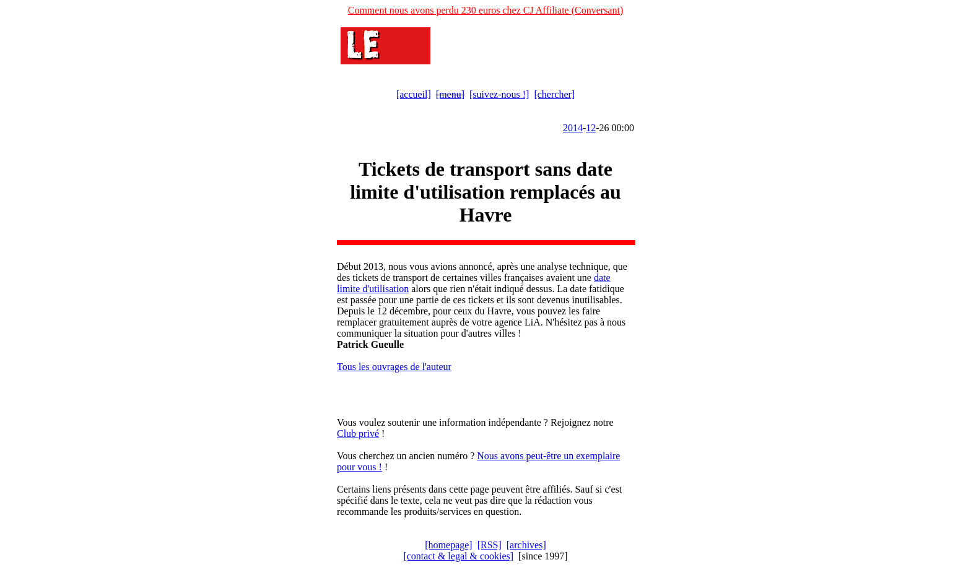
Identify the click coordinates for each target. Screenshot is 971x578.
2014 (573, 128)
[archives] (526, 545)
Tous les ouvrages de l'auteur (394, 366)
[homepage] (448, 545)
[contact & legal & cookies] (458, 556)
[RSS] (489, 545)
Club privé (358, 433)
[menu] (450, 94)
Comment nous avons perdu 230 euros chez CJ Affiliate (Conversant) (486, 10)
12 (591, 128)
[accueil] (413, 94)
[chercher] (554, 94)
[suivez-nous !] (499, 94)
